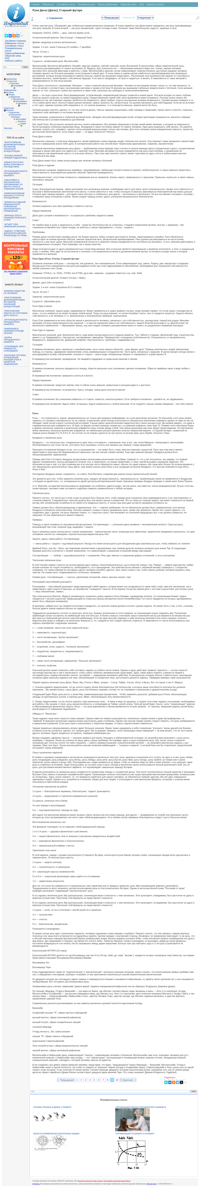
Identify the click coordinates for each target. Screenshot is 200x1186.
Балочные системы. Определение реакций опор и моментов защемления (15, 359)
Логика (11, 95)
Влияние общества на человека (14, 292)
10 (117, 1080)
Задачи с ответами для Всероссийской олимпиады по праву (15, 233)
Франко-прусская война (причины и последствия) (14, 164)
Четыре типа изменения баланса (15, 225)
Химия (23, 123)
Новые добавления (15, 53)
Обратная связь (13, 56)
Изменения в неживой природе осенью (14, 331)
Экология (8, 128)
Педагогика (9, 108)
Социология (13, 112)
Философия (20, 119)
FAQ (7, 58)
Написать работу (13, 61)
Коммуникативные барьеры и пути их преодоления (14, 195)
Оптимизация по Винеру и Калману (135, 1134)
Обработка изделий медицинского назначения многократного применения (14, 206)
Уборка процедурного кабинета (12, 339)
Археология (11, 79)
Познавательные (86, 4)
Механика (22, 103)
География (18, 86)
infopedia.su (36, 1184)
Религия (9, 110)
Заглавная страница (15, 41)
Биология (12, 81)
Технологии (16, 115)
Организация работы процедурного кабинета (15, 173)
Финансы (22, 121)
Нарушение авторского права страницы (90, 1181)
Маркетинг (15, 97)
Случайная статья (14, 46)
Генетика (15, 83)
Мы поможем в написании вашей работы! (117, 1181)
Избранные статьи (14, 43)
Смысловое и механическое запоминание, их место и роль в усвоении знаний (13, 184)
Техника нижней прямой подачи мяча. (16, 156)
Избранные (48, 4)
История (10, 92)
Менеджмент (21, 101)
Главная (35, 4)
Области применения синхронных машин (56, 1134)
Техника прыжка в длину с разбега (52, 1107)
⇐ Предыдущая (110, 17)
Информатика (10, 90)
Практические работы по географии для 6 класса (15, 313)
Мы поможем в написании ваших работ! (16, 272)
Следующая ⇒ (145, 17)
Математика (18, 99)
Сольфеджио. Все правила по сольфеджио (13, 348)
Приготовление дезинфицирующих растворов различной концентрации (14, 146)
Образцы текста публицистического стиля (15, 217)
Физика (16, 117)
